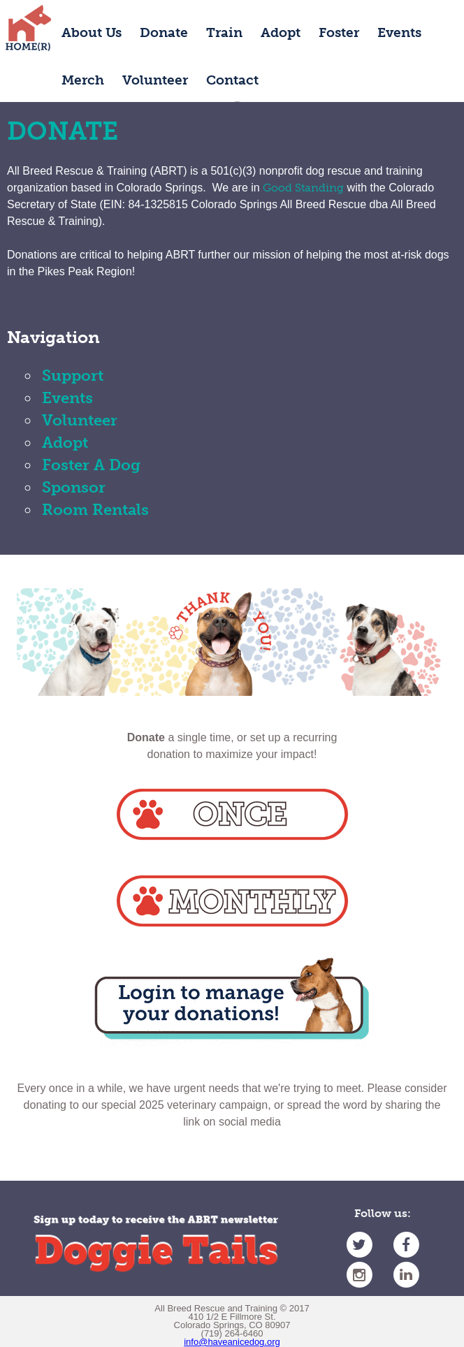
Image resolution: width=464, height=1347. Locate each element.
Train (224, 32)
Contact (232, 80)
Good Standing (303, 187)
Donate (164, 32)
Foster (339, 32)
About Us (91, 32)
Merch (82, 80)
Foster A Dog (91, 465)
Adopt (280, 32)
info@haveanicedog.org (232, 1342)
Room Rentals (95, 509)
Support (72, 375)
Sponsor (74, 487)
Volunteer (155, 80)
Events (399, 32)
